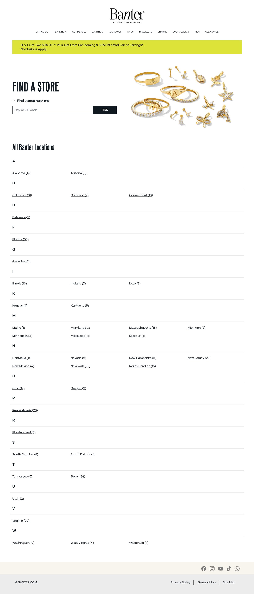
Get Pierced (79, 31)
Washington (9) (23, 543)
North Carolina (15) (142, 366)
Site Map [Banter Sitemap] (229, 582)
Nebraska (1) (21, 358)
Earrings (97, 31)
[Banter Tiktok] (228, 568)
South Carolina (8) (25, 454)
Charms (162, 31)
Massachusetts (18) (143, 328)
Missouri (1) (137, 336)
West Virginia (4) (82, 543)
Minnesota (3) (22, 336)
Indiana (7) (78, 284)
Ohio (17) (18, 388)
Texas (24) (78, 477)
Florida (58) (20, 239)
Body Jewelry (181, 31)
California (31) (22, 195)
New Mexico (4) (23, 366)
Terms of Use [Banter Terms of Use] (207, 582)
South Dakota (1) (82, 454)
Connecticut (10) (141, 195)
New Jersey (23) (199, 358)
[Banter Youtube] (221, 569)
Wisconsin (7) (138, 543)
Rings (130, 31)
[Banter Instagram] (212, 568)
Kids (197, 31)
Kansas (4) (19, 306)
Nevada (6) (78, 358)
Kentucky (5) (80, 306)
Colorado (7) (79, 195)
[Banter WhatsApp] (237, 568)
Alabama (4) (21, 173)
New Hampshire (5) (142, 358)
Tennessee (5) (22, 477)
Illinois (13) (19, 284)
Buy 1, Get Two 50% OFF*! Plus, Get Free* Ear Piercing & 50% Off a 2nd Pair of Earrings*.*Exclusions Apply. (82, 47)
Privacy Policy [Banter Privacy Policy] (181, 582)
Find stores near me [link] (30, 101)
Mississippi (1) (80, 336)
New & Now (60, 31)
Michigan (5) (196, 328)
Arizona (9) (78, 173)
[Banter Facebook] (204, 568)
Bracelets (145, 31)
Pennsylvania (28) (25, 410)
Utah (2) (18, 499)
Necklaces (115, 31)
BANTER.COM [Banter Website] (26, 582)
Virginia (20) (20, 521)
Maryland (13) (80, 328)
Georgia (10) (20, 261)
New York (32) (80, 366)
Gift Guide (42, 31)
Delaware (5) (21, 217)
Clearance (212, 31)
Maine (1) (18, 328)
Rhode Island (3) (23, 432)
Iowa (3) (134, 284)
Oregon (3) (78, 388)
